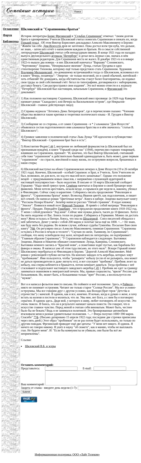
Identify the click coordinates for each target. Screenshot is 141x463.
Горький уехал (30, 42)
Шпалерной (90, 218)
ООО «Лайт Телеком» (86, 459)
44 (51, 146)
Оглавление (11, 28)
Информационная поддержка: (54, 459)
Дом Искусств (52, 45)
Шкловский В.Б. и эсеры (40, 346)
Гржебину (64, 208)
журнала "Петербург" (64, 55)
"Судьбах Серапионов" (88, 36)
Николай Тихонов (73, 205)
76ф (32, 228)
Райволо (128, 284)
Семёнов (71, 185)
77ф (36, 317)
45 (97, 268)
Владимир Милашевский (36, 72)
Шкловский (46, 52)
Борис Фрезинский (59, 36)
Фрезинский (114, 88)
